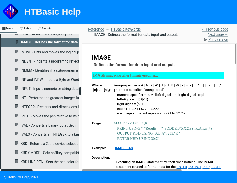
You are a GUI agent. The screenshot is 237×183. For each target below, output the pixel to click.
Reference (96, 29)
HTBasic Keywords (126, 29)
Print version (218, 39)
